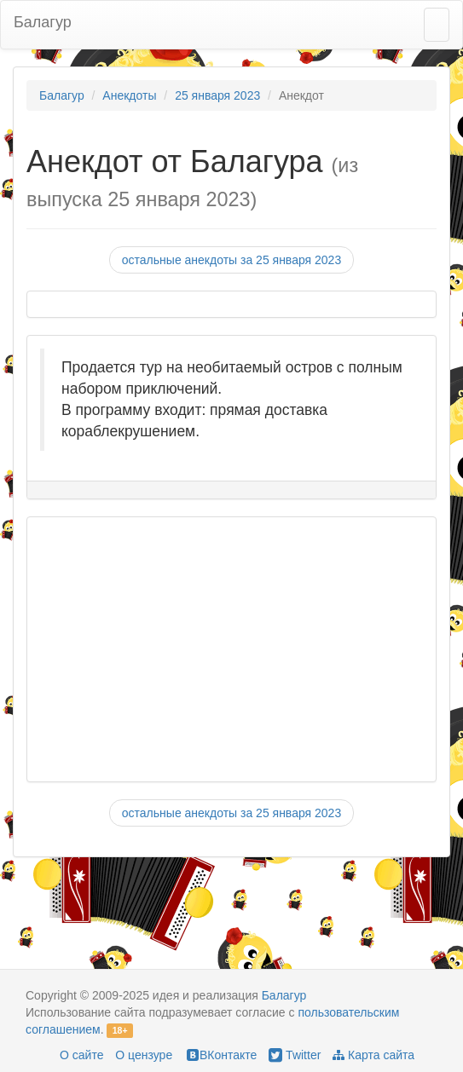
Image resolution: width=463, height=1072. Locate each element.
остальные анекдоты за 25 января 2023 (231, 260)
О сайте (81, 1055)
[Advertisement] (223, 649)
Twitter (295, 1055)
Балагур (43, 22)
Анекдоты (129, 95)
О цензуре (143, 1055)
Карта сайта (373, 1055)
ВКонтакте (220, 1055)
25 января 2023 (217, 95)
